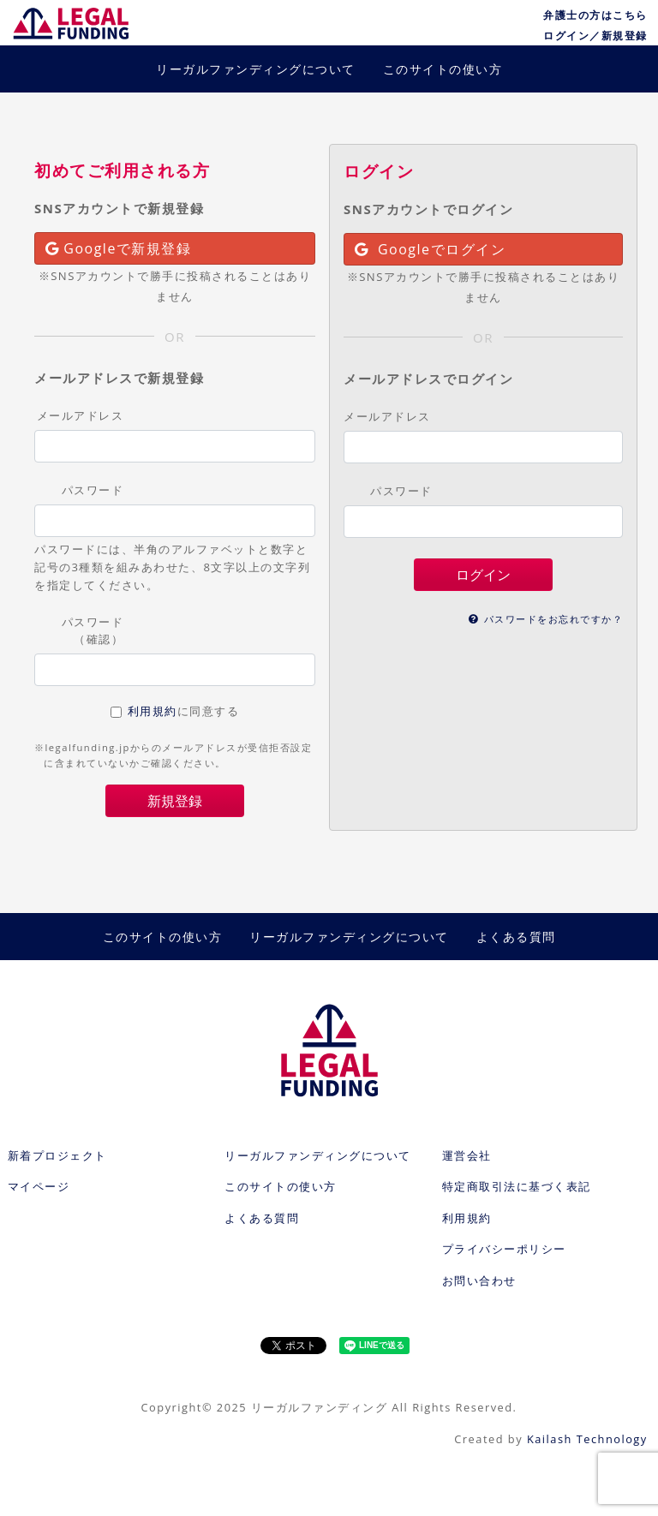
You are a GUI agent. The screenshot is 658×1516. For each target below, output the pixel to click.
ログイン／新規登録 (595, 35)
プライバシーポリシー (504, 1248)
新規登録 (174, 800)
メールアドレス (80, 415)
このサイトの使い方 (443, 69)
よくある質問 (516, 936)
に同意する (184, 711)
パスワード (93, 490)
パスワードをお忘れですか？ (546, 618)
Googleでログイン (430, 249)
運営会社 (467, 1155)
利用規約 (152, 711)
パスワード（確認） (93, 630)
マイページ (39, 1186)
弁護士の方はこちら (595, 15)
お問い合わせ (479, 1280)
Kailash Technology (587, 1439)
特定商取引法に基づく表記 (516, 1186)
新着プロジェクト (57, 1155)
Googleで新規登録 (118, 248)
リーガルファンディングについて (256, 69)
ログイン (483, 574)
